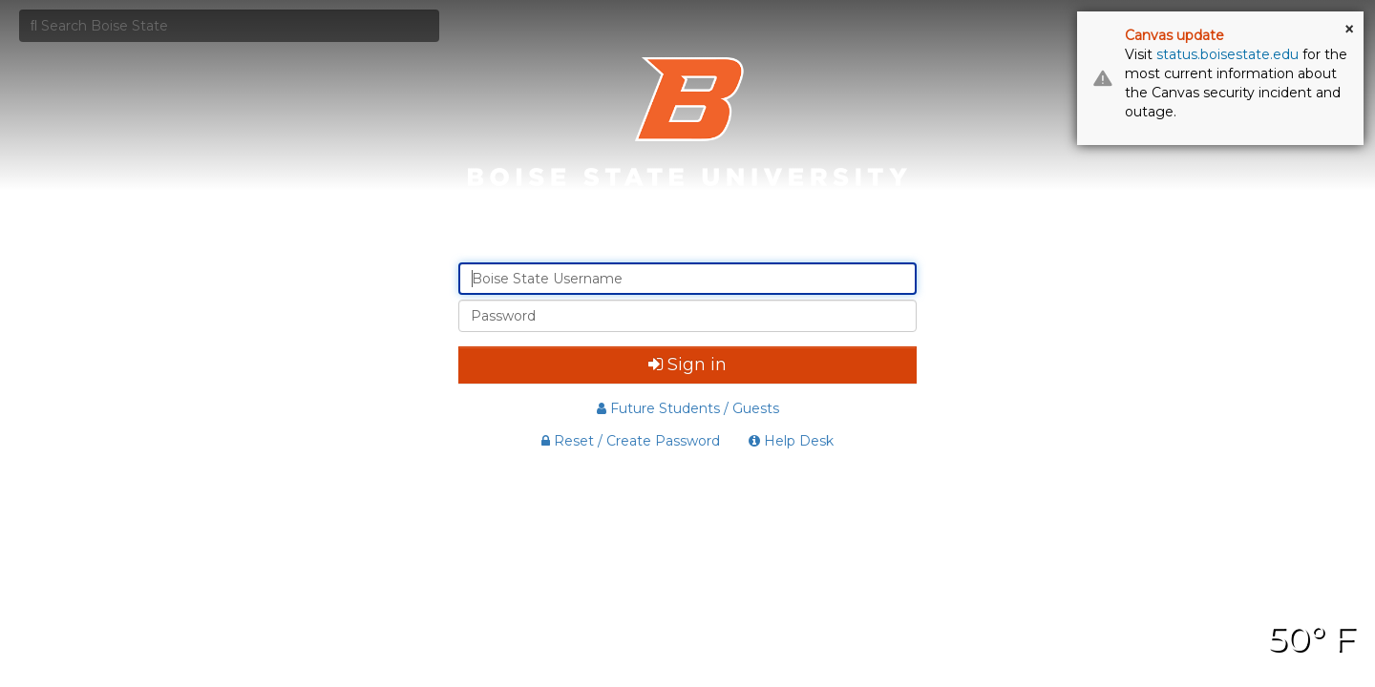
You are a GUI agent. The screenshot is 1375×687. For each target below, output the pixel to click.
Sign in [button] (687, 364)
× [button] (1349, 29)
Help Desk (791, 440)
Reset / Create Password (630, 440)
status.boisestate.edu (1227, 54)
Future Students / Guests (688, 408)
